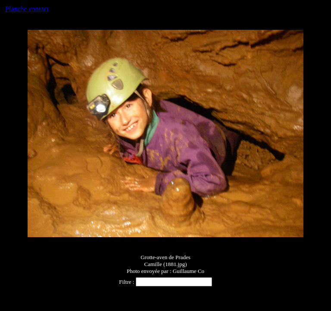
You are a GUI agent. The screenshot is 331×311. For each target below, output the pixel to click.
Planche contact (27, 9)
